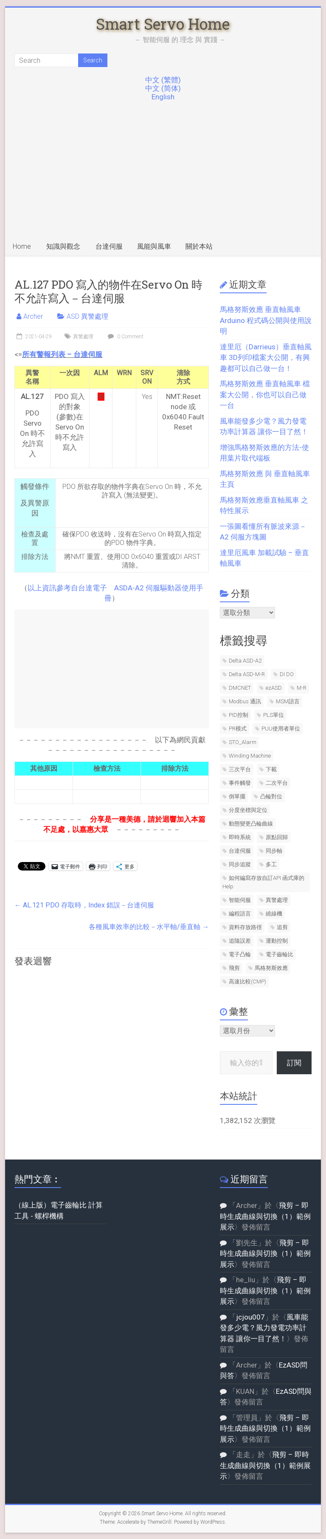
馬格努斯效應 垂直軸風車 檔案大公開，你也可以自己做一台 (265, 394)
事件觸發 (240, 783)
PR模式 (238, 728)
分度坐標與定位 (248, 810)
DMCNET (240, 688)
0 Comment (124, 337)
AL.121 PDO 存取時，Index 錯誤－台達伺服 (84, 905)
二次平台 (277, 783)
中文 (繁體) (163, 80)
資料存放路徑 (245, 927)
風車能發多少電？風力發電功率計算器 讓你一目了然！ (264, 1328)
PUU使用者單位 (280, 728)
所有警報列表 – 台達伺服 (62, 354)
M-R (301, 688)
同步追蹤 (240, 864)
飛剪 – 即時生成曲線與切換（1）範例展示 (265, 1216)
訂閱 (294, 1063)
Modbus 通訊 (245, 701)
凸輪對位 (271, 796)
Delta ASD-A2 (245, 660)
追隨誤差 (240, 941)
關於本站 (199, 246)
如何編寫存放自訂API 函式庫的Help (263, 882)
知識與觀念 (63, 246)
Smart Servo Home (163, 24)
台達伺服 (109, 246)
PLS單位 (273, 715)
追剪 (282, 927)
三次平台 (240, 769)
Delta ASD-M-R (247, 674)
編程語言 (240, 913)
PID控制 (238, 715)
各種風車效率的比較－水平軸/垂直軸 (149, 927)
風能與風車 (154, 246)
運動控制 (277, 941)
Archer (33, 316)
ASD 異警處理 (87, 316)
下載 (271, 769)
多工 (271, 864)
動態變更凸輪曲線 (251, 823)
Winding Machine (250, 756)
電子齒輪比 (279, 954)
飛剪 (234, 968)
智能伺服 (240, 900)
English (163, 97)
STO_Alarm (242, 742)
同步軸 (274, 851)
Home (22, 246)
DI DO (287, 674)
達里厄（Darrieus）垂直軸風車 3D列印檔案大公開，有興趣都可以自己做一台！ (266, 358)
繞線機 (274, 913)
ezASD (274, 688)
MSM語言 (288, 701)
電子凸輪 (240, 954)
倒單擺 (237, 796)
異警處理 (83, 337)
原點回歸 (277, 837)
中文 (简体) (163, 88)
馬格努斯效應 (271, 968)
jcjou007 (250, 1317)
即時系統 (240, 837)
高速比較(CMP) (247, 981)
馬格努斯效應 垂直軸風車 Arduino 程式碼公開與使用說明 (266, 320)
